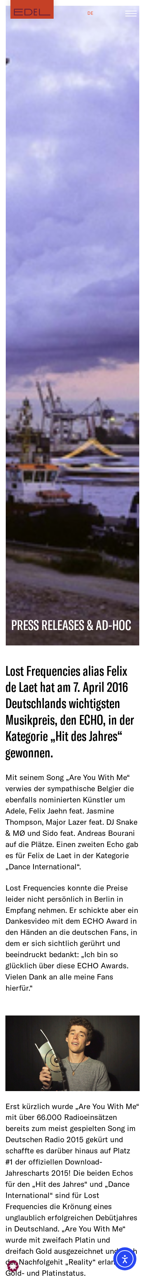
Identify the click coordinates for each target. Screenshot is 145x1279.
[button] (13, 1266)
